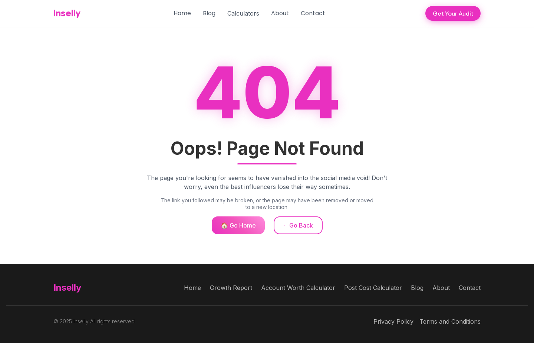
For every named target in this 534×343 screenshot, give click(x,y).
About (280, 13)
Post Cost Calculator (373, 287)
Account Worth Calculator (298, 287)
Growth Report (231, 287)
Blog (209, 13)
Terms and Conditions (450, 321)
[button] (243, 13)
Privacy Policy (393, 321)
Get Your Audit (453, 13)
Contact (313, 13)
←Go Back (298, 225)
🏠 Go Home (238, 225)
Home (182, 13)
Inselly (66, 13)
